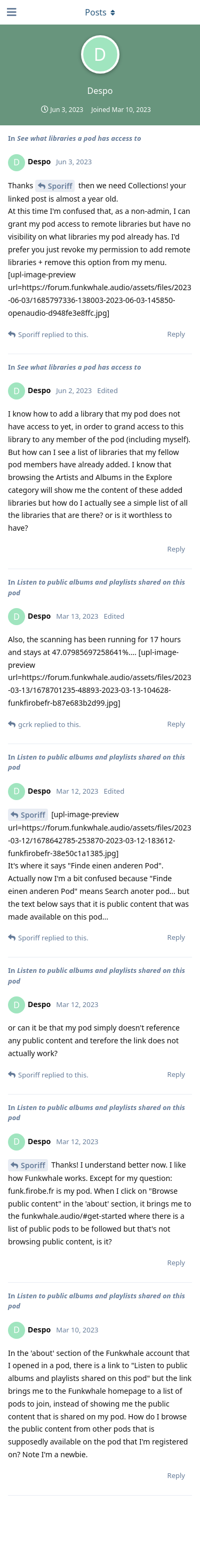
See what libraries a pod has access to (79, 138)
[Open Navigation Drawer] (10, 12)
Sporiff (60, 186)
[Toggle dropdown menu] (100, 12)
